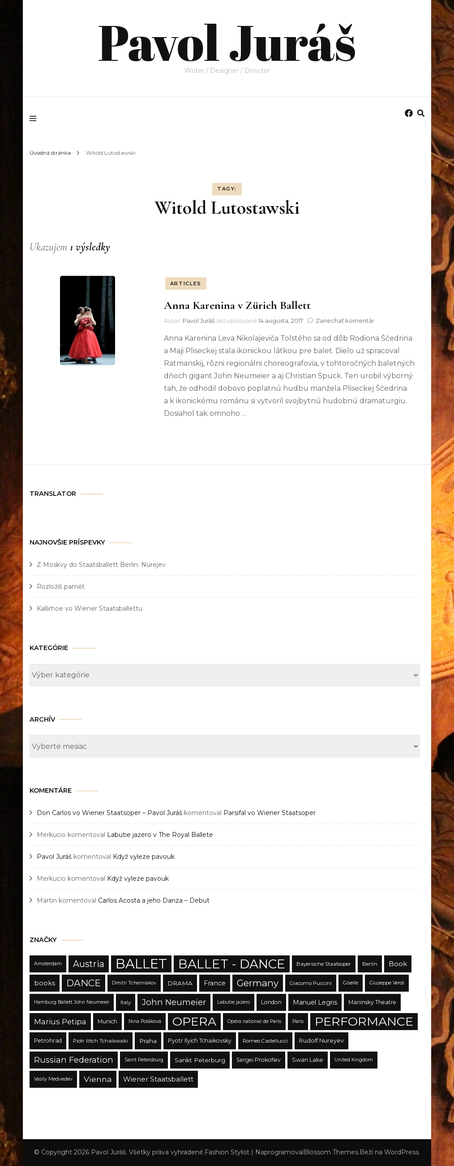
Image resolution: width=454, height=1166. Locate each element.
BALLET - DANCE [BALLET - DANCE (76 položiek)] (231, 964)
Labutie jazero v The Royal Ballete (160, 835)
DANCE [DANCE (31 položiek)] (83, 983)
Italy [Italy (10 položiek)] (125, 1002)
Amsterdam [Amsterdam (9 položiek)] (48, 964)
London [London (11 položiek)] (271, 1002)
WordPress (401, 1152)
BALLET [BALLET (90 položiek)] (141, 964)
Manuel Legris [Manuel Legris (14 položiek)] (315, 1002)
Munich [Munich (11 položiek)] (107, 1021)
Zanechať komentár (345, 320)
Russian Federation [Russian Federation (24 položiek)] (73, 1060)
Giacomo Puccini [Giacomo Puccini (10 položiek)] (311, 983)
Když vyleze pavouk (144, 857)
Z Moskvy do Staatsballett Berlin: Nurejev (101, 565)
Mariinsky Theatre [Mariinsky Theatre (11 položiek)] (372, 1002)
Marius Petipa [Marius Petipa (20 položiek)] (60, 1021)
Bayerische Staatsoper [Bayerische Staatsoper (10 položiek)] (323, 964)
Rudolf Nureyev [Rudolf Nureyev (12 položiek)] (321, 1040)
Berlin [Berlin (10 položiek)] (369, 964)
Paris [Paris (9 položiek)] (298, 1021)
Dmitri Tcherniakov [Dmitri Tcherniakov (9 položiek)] (134, 983)
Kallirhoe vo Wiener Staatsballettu (89, 608)
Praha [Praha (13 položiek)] (148, 1040)
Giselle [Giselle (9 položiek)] (350, 983)
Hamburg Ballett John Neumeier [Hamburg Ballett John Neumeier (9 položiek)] (71, 1002)
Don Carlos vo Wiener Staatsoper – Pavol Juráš (109, 813)
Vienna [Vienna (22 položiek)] (98, 1079)
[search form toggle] (420, 113)
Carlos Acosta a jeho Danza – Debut (154, 900)
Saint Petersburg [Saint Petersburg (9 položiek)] (143, 1060)
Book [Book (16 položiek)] (398, 963)
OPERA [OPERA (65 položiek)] (194, 1021)
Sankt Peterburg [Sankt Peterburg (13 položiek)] (200, 1060)
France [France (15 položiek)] (215, 983)
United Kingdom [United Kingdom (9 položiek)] (353, 1060)
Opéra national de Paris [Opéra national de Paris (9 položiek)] (254, 1021)
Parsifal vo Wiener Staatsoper (269, 813)
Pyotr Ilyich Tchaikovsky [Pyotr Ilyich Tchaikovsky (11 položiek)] (199, 1040)
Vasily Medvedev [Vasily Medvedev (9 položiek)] (53, 1079)
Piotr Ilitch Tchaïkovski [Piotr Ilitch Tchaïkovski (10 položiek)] (100, 1041)
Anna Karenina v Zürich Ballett (237, 305)
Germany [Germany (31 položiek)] (257, 983)
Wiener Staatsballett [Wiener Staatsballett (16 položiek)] (158, 1079)
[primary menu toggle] (35, 118)
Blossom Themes (331, 1152)
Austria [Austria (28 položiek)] (88, 964)
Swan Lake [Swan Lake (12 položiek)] (307, 1059)
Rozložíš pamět (61, 587)
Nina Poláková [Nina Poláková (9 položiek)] (144, 1021)
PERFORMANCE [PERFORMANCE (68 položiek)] (364, 1021)
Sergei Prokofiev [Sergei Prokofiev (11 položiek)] (258, 1059)
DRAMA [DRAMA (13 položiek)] (180, 983)
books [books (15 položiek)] (44, 983)
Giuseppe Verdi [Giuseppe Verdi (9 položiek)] (386, 983)
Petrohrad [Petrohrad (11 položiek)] (48, 1040)
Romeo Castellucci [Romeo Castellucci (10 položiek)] (265, 1041)
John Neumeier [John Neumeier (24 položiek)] (174, 1002)
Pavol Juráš (227, 40)
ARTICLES (185, 283)
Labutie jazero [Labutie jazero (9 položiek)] (233, 1002)
